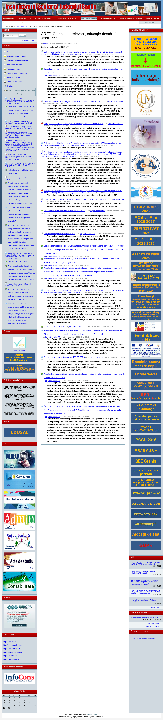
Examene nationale (10, 23)
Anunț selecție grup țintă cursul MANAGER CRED (64, 357)
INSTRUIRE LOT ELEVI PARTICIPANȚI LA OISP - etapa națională (145, 592)
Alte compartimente (89, 18)
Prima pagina (8, 18)
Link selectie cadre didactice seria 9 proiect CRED (64, 211)
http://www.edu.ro (9, 642)
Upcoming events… (153, 626)
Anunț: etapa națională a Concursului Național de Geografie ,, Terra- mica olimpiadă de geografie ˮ (144, 582)
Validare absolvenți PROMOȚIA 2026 (144, 618)
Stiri (132, 557)
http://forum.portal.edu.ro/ (12, 645)
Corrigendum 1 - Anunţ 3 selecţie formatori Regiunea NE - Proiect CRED (74, 124)
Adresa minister (19, 350)
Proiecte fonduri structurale (131, 18)
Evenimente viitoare (139, 612)
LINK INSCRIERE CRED (54, 327)
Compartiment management (66, 18)
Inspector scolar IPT (77, 54)
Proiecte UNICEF (152, 18)
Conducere (22, 18)
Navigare (7, 45)
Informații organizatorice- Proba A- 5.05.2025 (143, 601)
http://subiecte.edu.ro (11, 659)
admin (45, 44)
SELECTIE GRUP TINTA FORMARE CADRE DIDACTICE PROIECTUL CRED (76, 199)
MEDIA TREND (92, 714)
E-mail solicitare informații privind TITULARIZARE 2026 (143, 572)
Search (6, 30)
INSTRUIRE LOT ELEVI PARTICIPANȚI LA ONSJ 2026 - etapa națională (145, 563)
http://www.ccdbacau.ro (12, 649)
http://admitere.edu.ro (11, 656)
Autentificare (150, 22)
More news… (156, 608)
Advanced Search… (28, 41)
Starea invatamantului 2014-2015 (145, 638)
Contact (25, 23)
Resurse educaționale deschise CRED (59, 234)
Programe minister (108, 18)
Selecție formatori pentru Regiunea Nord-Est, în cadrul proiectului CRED (73, 101)
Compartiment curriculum (40, 18)
